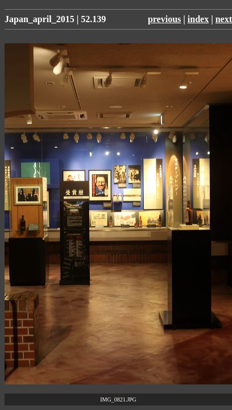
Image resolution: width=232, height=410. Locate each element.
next (224, 19)
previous (164, 19)
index (198, 19)
